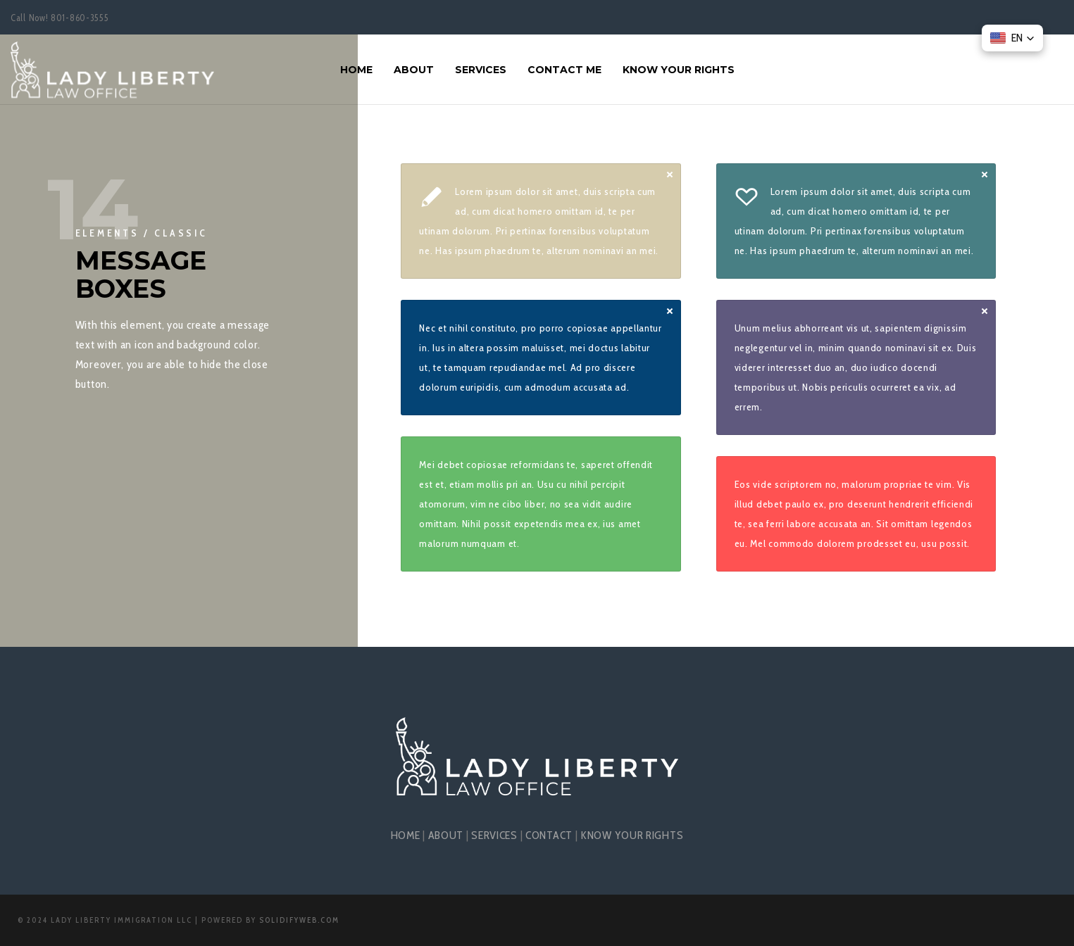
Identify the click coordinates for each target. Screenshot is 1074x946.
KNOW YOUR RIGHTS (631, 835)
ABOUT (446, 835)
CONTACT (549, 835)
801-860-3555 (79, 17)
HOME (405, 835)
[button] (1012, 38)
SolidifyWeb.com (299, 920)
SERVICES (494, 835)
